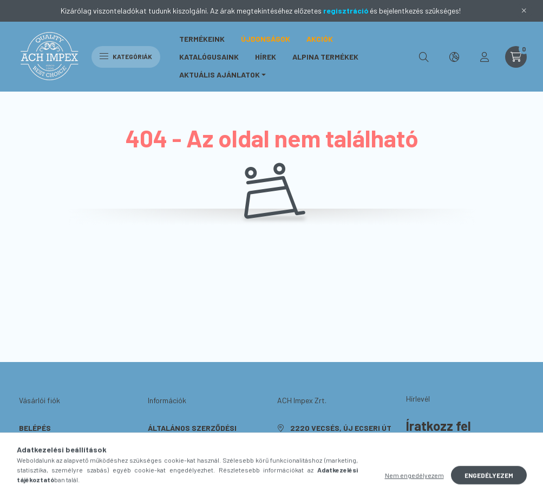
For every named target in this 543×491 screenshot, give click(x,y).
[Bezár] (524, 11)
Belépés (35, 427)
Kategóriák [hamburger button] (126, 56)
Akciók (319, 38)
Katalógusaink (209, 56)
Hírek (265, 56)
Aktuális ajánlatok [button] (219, 74)
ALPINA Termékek (325, 56)
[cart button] (516, 57)
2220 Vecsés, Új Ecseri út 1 (340, 433)
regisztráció (345, 10)
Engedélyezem (489, 480)
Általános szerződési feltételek (192, 433)
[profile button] (484, 57)
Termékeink (202, 38)
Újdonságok (265, 38)
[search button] (424, 57)
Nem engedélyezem (414, 480)
